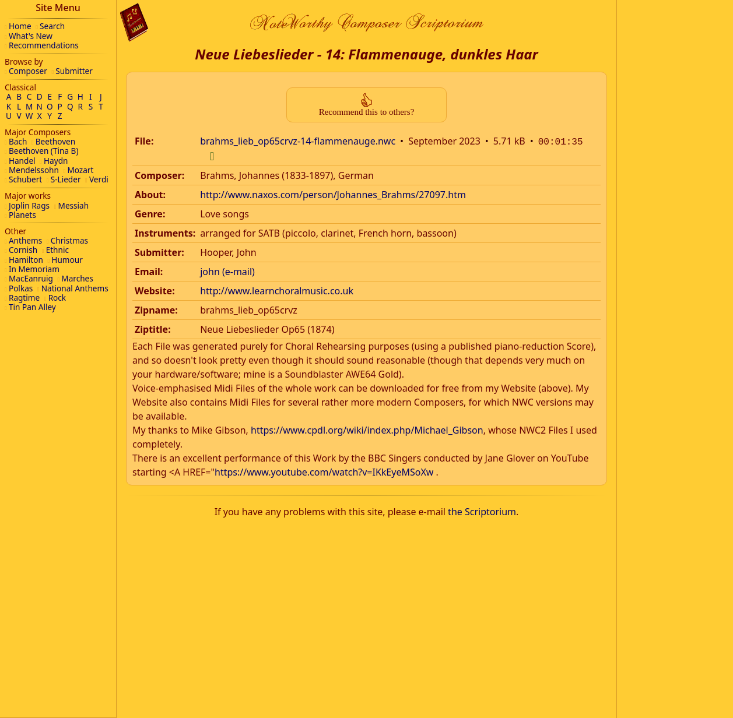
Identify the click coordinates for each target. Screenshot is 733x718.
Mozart (80, 169)
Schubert (25, 179)
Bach (18, 141)
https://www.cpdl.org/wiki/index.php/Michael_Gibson (367, 429)
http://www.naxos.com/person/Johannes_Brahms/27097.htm (333, 193)
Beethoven (55, 141)
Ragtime (24, 297)
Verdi (98, 179)
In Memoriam (34, 268)
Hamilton (26, 259)
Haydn (56, 160)
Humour (66, 259)
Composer (28, 70)
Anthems (25, 240)
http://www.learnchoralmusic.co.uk (276, 289)
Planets (22, 214)
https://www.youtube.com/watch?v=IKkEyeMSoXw (324, 470)
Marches (77, 278)
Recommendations (44, 45)
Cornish (23, 249)
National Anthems (74, 288)
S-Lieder (66, 179)
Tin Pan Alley (32, 306)
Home (20, 25)
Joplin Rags (29, 205)
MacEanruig (31, 278)
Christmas (69, 240)
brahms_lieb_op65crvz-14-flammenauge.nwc (297, 141)
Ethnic (57, 249)
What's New (30, 35)
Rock (57, 297)
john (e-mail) (227, 270)
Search (52, 25)
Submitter (74, 70)
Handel (22, 160)
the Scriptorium (482, 510)
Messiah (73, 205)
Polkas (21, 288)
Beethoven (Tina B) (44, 150)
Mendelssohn (34, 169)
